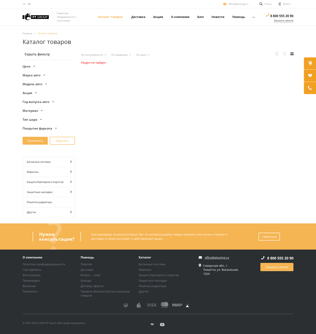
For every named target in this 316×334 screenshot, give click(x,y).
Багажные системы (49, 162)
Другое (49, 212)
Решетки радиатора (39, 202)
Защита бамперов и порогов (49, 182)
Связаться (269, 237)
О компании (32, 257)
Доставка (87, 270)
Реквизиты (30, 291)
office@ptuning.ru (238, 4)
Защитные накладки (49, 192)
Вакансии (29, 286)
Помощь (87, 257)
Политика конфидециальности (44, 264)
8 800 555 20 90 (281, 16)
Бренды (86, 280)
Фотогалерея (32, 275)
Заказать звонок (277, 267)
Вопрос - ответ (91, 275)
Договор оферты (92, 286)
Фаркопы (49, 172)
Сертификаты (32, 270)
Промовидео (31, 280)
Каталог (145, 257)
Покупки (86, 264)
